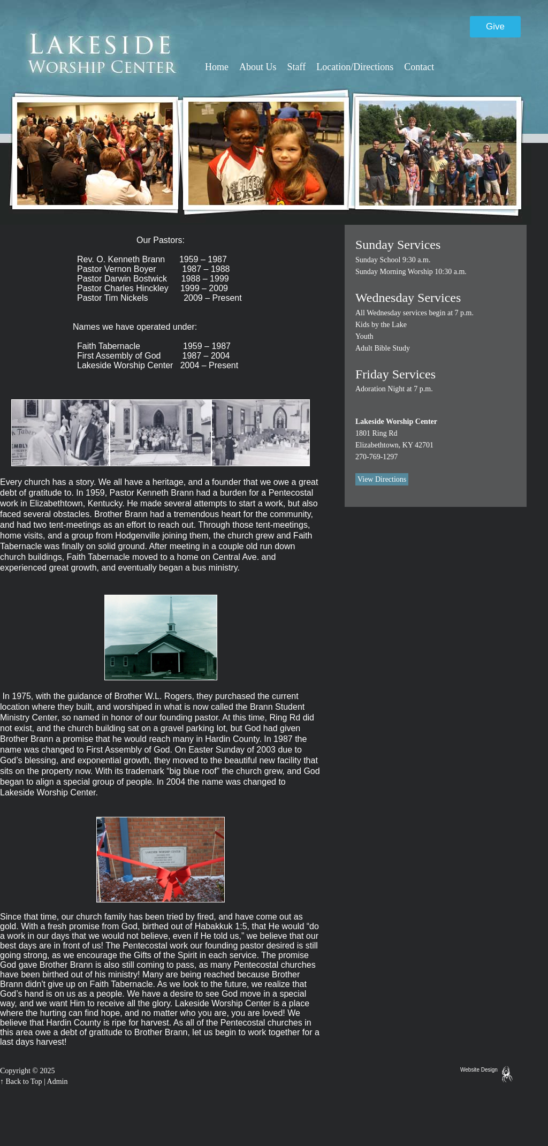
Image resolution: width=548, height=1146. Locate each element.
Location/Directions (354, 67)
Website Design (479, 1070)
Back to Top (24, 1081)
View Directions (381, 479)
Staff (296, 67)
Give (495, 26)
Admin (57, 1081)
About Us (258, 67)
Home (217, 67)
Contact (419, 67)
